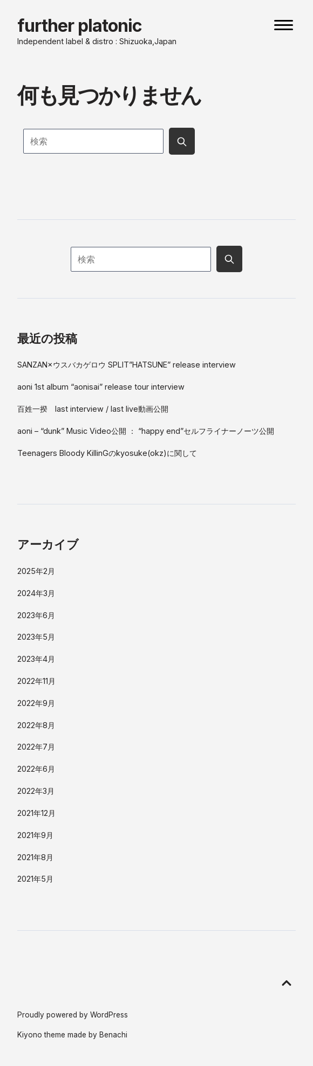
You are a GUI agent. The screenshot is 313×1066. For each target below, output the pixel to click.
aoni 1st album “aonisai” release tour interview (101, 386)
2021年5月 (35, 878)
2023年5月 (36, 636)
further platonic (79, 25)
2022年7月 (36, 746)
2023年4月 (36, 658)
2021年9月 (35, 835)
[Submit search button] (182, 141)
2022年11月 (36, 681)
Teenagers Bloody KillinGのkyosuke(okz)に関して (107, 453)
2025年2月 (36, 571)
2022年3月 (36, 790)
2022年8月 (36, 725)
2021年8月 (35, 857)
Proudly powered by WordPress (72, 1014)
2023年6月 (36, 615)
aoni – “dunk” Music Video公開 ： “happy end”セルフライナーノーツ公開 (145, 430)
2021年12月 (36, 813)
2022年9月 (36, 703)
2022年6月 (36, 768)
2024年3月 (36, 593)
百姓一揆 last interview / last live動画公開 (92, 408)
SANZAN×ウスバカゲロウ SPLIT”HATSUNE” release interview (126, 364)
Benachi (113, 1034)
